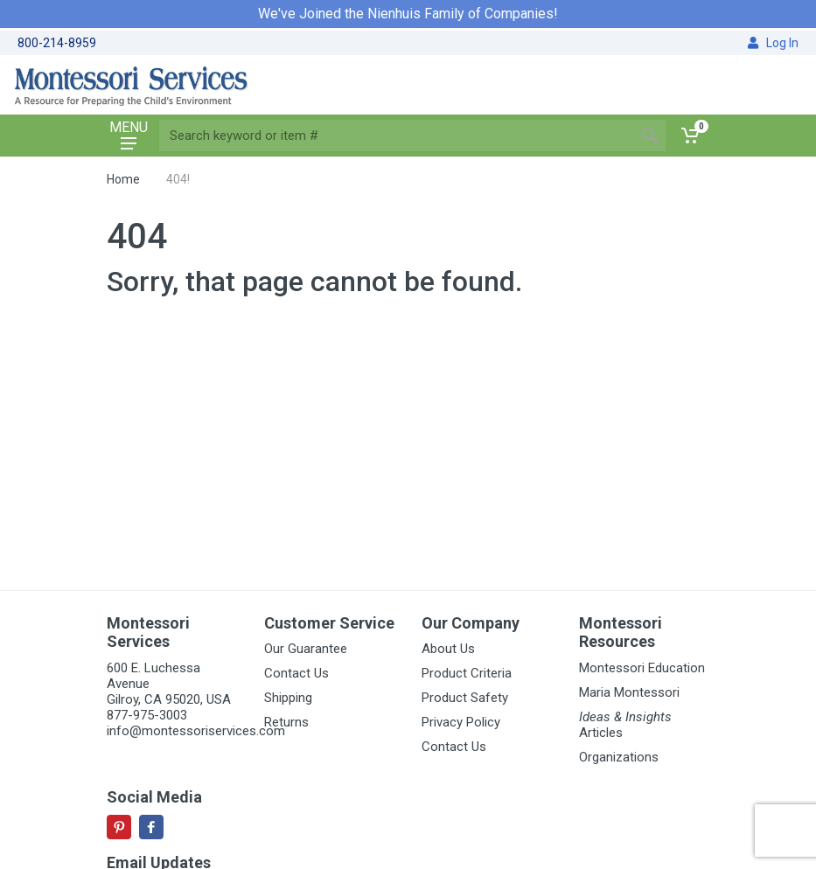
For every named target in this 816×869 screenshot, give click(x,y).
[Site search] (396, 135)
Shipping (288, 698)
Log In (773, 43)
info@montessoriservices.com (196, 731)
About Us (448, 649)
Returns (286, 722)
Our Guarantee (305, 649)
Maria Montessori (629, 692)
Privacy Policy (461, 722)
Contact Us (296, 673)
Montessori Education (642, 668)
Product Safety (465, 698)
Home (123, 179)
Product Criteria (467, 673)
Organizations (619, 757)
